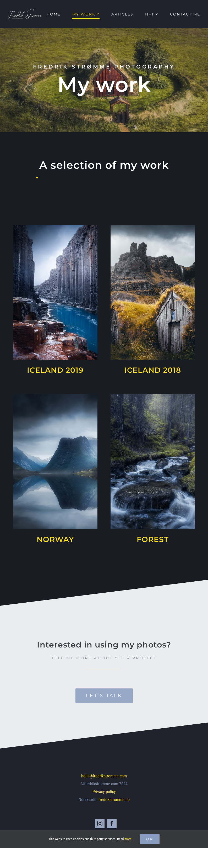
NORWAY (55, 539)
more (128, 839)
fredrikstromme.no (114, 799)
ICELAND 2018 (152, 370)
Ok (150, 839)
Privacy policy (104, 791)
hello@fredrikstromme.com (104, 775)
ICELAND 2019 (55, 370)
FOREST (153, 539)
